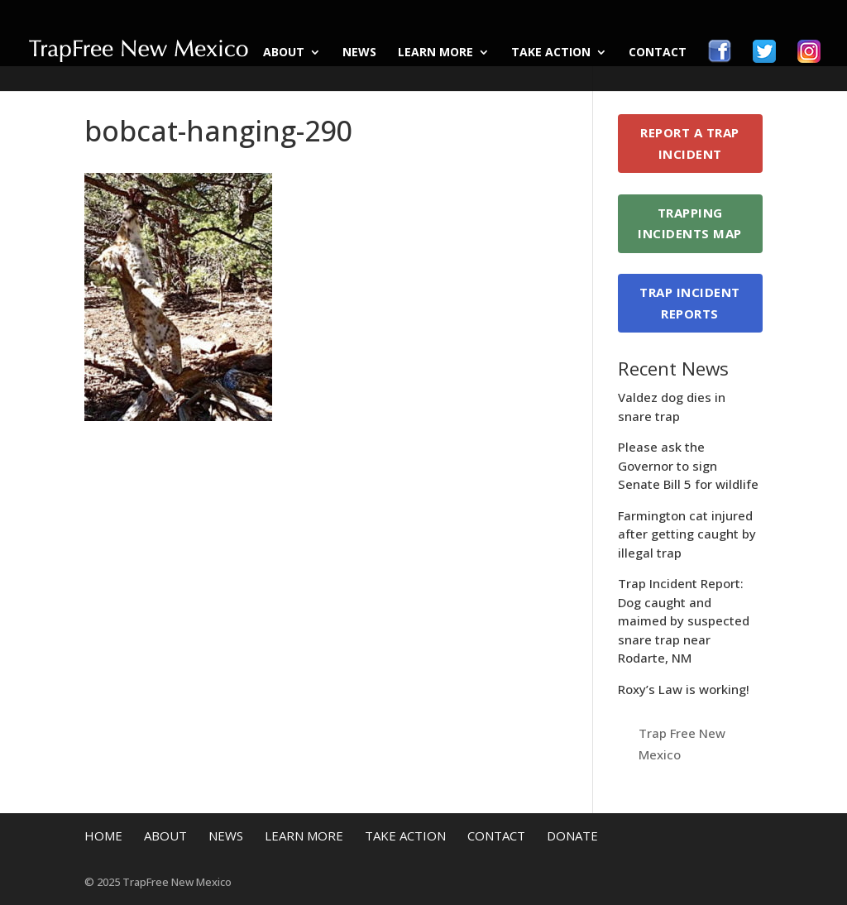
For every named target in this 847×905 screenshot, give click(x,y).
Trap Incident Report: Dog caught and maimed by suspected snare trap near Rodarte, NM (683, 620)
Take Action (551, 53)
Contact (658, 53)
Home (103, 835)
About (283, 53)
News (359, 53)
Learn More (435, 53)
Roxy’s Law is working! (683, 689)
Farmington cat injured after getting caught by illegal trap (687, 534)
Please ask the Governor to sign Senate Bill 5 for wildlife (688, 465)
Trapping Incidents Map (690, 223)
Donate (572, 835)
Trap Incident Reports (689, 303)
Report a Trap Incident (689, 143)
